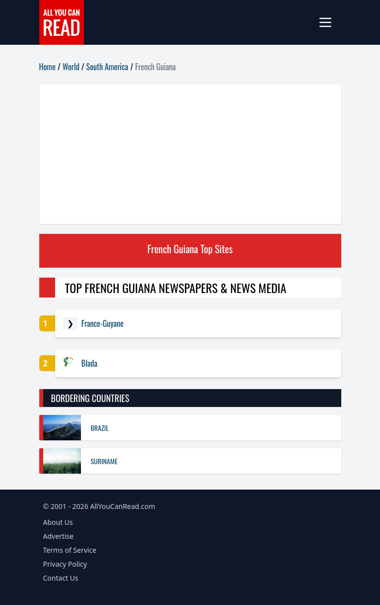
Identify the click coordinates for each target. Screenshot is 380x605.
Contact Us (60, 578)
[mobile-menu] (329, 22)
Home (47, 67)
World (71, 67)
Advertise (58, 536)
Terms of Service (70, 550)
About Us (58, 522)
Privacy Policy (65, 564)
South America (107, 67)
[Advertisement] (190, 154)
